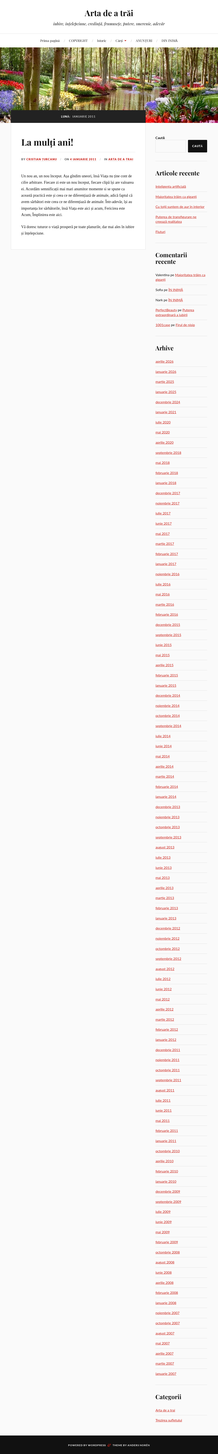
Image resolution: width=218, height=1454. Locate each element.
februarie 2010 (166, 1171)
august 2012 (164, 969)
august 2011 (164, 1090)
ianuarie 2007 (165, 1374)
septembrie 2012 (168, 959)
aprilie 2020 (164, 442)
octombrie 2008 (167, 1252)
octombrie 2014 (167, 715)
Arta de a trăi (109, 12)
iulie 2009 (163, 1212)
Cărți (119, 40)
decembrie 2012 (167, 928)
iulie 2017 (163, 513)
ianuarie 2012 (165, 1040)
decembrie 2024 (167, 402)
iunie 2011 (163, 1110)
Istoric (101, 40)
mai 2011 (162, 1121)
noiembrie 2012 (167, 938)
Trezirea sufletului (168, 1420)
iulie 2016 (163, 584)
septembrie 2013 (168, 837)
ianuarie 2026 (165, 372)
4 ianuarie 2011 (83, 159)
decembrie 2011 (167, 1050)
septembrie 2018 (168, 453)
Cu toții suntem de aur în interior (179, 207)
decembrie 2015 (167, 625)
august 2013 (164, 847)
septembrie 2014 (168, 726)
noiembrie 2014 (167, 706)
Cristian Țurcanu (41, 159)
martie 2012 (164, 1019)
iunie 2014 (163, 746)
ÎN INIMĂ (175, 290)
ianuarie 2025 (165, 392)
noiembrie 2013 (167, 817)
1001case (162, 325)
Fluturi (160, 232)
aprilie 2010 (164, 1161)
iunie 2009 (163, 1222)
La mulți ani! (48, 141)
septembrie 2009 (168, 1202)
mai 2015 (162, 655)
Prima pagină (50, 40)
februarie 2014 (166, 787)
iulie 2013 (163, 857)
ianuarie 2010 (165, 1181)
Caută (160, 138)
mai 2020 (162, 432)
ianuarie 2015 (165, 685)
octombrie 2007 (167, 1323)
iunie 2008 (163, 1272)
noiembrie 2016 (167, 574)
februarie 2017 (166, 554)
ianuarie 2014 (165, 797)
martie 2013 (164, 898)
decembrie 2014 (167, 695)
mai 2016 (162, 594)
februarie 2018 (166, 473)
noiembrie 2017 (167, 503)
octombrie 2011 (167, 1070)
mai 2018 (162, 463)
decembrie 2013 (167, 807)
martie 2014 (164, 776)
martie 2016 (164, 604)
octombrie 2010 (167, 1151)
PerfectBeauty (166, 310)
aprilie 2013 (164, 888)
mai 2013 (162, 878)
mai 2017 (162, 534)
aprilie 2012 (164, 1009)
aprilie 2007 (164, 1353)
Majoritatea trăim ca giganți (176, 197)
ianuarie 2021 (165, 412)
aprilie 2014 (164, 766)
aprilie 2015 (164, 665)
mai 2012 (162, 999)
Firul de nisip (185, 325)
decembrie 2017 (167, 493)
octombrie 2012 (167, 949)
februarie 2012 (166, 1029)
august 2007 (164, 1333)
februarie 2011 (166, 1131)
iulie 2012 (163, 979)
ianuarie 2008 (165, 1303)
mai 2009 (162, 1232)
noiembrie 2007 (167, 1313)
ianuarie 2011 (165, 1141)
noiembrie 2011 (167, 1060)
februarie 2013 (166, 908)
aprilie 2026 (164, 361)
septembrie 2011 (168, 1080)
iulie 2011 (163, 1100)
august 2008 (164, 1262)
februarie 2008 (166, 1293)
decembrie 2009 (167, 1191)
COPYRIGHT (78, 40)
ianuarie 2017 (165, 564)
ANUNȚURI (144, 40)
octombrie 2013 (167, 827)
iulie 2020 (163, 422)
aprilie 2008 (164, 1283)
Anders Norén (139, 1445)
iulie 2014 (163, 736)
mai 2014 (162, 756)
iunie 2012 (163, 989)
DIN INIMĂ (170, 40)
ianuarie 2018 (165, 483)
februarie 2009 (166, 1242)
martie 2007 (164, 1363)
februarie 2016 (166, 614)
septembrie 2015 (168, 635)
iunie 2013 (163, 868)
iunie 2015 (163, 645)
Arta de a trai (120, 159)
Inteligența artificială (170, 186)
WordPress (97, 1445)
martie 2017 (164, 544)
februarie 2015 (166, 675)
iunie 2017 (163, 523)
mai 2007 (162, 1343)
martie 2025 (164, 381)
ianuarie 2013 (165, 918)
